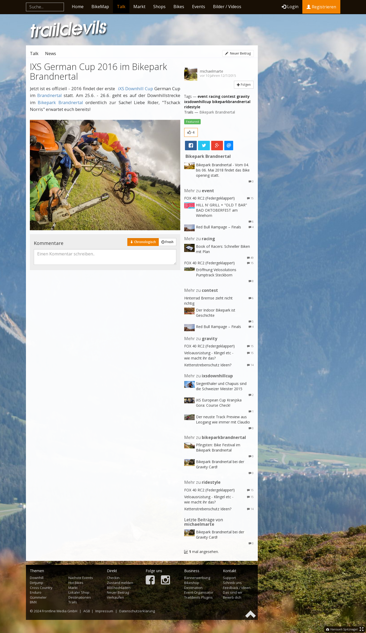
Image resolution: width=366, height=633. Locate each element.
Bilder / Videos (227, 6)
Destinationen (79, 597)
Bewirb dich (232, 597)
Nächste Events (80, 577)
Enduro (35, 592)
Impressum (104, 611)
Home (78, 6)
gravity (243, 96)
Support (229, 577)
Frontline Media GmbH (59, 611)
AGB (86, 611)
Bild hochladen (118, 587)
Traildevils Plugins (198, 597)
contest (228, 96)
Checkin (113, 577)
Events (198, 6)
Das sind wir (232, 592)
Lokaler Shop (78, 592)
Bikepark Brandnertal (60, 102)
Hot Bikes (75, 582)
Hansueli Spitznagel (342, 629)
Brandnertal (49, 95)
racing (214, 96)
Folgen (244, 84)
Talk (121, 6)
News (50, 53)
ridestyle (192, 106)
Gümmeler (38, 597)
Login (290, 6)
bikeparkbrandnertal (231, 101)
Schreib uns (232, 582)
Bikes (178, 6)
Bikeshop (191, 582)
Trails (72, 602)
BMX (33, 602)
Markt (139, 6)
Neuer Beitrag (238, 53)
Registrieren (321, 7)
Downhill (36, 577)
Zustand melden (120, 582)
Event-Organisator (198, 592)
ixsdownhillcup (197, 101)
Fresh (167, 242)
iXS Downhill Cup (135, 88)
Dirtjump (36, 582)
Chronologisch (143, 242)
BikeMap (100, 6)
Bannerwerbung (197, 577)
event (203, 96)
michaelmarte (211, 71)
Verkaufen (115, 597)
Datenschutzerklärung (137, 611)
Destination (193, 587)
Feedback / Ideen (236, 587)
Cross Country (41, 587)
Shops (159, 6)
